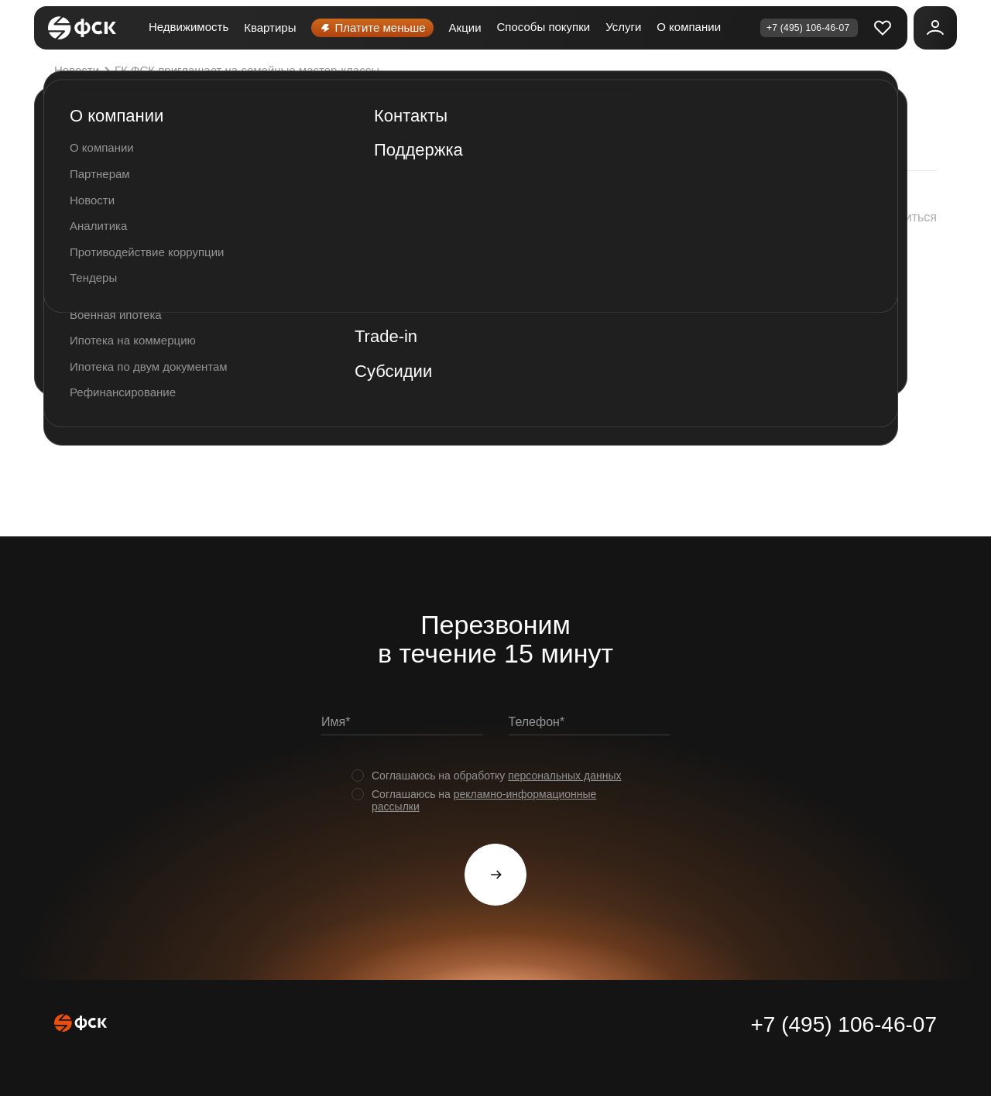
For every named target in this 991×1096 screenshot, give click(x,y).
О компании (689, 26)
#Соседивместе (262, 431)
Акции (465, 27)
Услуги (623, 26)
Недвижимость (188, 26)
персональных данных (564, 775)
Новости (84, 70)
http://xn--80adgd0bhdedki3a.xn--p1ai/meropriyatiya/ (585, 392)
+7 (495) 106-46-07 (843, 1024)
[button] (889, 217)
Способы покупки (544, 26)
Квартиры (270, 27)
